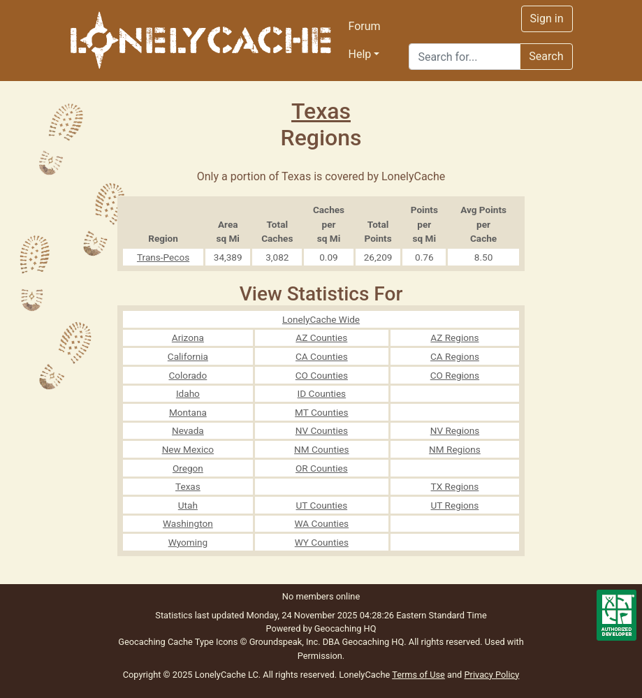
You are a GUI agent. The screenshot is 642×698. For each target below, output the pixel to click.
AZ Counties (321, 337)
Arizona (188, 337)
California (188, 356)
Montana (188, 412)
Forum (365, 26)
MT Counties (321, 412)
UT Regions (455, 505)
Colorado (187, 375)
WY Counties (322, 542)
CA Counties (322, 356)
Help (360, 54)
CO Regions (454, 375)
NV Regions (455, 430)
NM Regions (455, 449)
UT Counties (322, 505)
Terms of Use (418, 674)
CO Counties (322, 375)
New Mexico (188, 449)
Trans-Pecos (163, 257)
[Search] (464, 56)
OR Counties (322, 468)
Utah (188, 505)
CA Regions (454, 356)
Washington (188, 523)
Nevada (188, 430)
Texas (321, 111)
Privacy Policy (492, 674)
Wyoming (188, 542)
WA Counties (322, 523)
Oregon (188, 468)
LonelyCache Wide (321, 319)
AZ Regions (454, 337)
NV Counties (322, 430)
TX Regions (455, 486)
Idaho (188, 393)
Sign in (547, 18)
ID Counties (322, 393)
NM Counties (321, 449)
